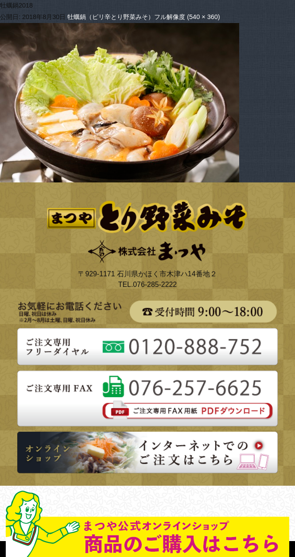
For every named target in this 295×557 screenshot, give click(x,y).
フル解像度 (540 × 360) (187, 16)
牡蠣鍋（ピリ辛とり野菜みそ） (110, 16)
